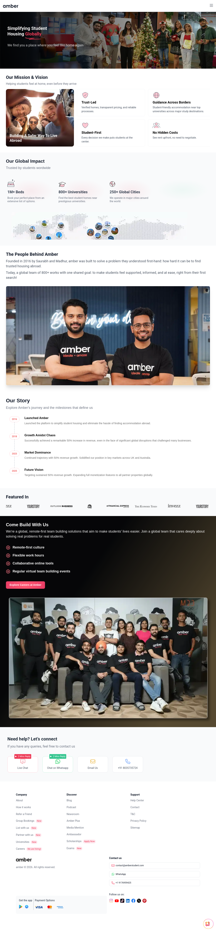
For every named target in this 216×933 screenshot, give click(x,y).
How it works (23, 807)
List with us (22, 827)
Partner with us (24, 834)
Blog (69, 800)
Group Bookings (25, 820)
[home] (10, 6)
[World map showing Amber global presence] (108, 226)
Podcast (71, 807)
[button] (211, 6)
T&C (132, 814)
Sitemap (135, 827)
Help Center (137, 800)
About (19, 800)
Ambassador (74, 834)
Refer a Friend (24, 814)
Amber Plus (73, 820)
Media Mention (75, 827)
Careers (20, 848)
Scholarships (74, 841)
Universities (22, 841)
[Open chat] (193, 920)
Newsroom (73, 814)
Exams (70, 848)
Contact (134, 807)
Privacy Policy (138, 820)
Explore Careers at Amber (25, 584)
